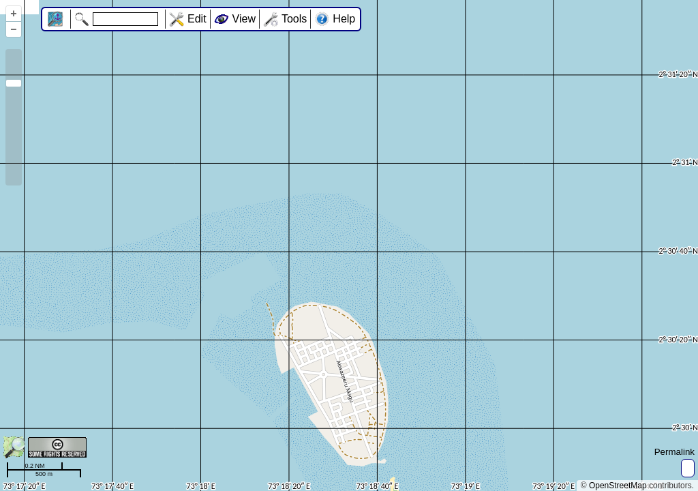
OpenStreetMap (618, 485)
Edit (197, 19)
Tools (294, 19)
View (244, 19)
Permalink (674, 452)
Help (344, 19)
